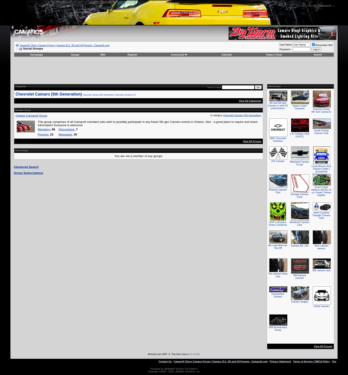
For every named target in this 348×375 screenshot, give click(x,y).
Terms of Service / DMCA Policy (311, 361)
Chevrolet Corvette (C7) (125, 95)
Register (132, 54)
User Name (285, 44)
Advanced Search (26, 167)
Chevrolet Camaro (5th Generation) (49, 94)
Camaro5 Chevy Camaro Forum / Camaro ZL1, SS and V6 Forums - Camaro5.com (65, 45)
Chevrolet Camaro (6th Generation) (98, 95)
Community (179, 54)
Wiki (102, 54)
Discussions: (67, 129)
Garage (75, 54)
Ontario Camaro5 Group (31, 115)
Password (284, 49)
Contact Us (165, 361)
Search (318, 54)
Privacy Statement (280, 361)
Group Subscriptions (28, 173)
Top (334, 361)
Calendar (226, 54)
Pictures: (43, 134)
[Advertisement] (174, 70)
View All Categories (250, 101)
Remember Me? (322, 45)
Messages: (66, 134)
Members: (44, 129)
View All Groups (252, 141)
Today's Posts (274, 54)
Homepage (36, 54)
